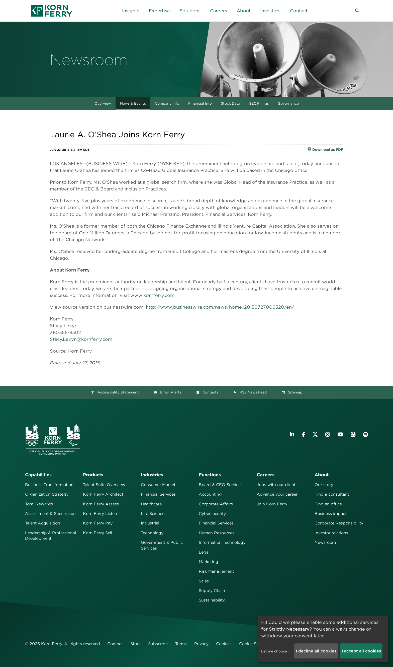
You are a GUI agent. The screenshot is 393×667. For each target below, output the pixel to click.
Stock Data (230, 103)
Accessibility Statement (115, 392)
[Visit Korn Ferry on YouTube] (340, 434)
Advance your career (277, 494)
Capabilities (38, 474)
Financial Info (200, 103)
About (322, 474)
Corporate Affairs (216, 504)
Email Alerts (167, 392)
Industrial (150, 523)
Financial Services (158, 494)
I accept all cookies (361, 651)
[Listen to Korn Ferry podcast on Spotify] (365, 434)
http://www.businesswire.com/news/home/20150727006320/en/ (220, 307)
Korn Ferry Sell (97, 532)
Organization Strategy (46, 494)
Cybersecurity (212, 513)
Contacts (207, 392)
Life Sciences (153, 513)
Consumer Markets (159, 484)
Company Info (167, 103)
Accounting (210, 494)
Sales (204, 581)
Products (93, 474)
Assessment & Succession (50, 513)
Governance (288, 103)
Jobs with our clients (277, 484)
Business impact (331, 513)
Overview (102, 103)
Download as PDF (325, 149)
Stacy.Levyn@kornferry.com (81, 339)
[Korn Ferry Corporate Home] (51, 11)
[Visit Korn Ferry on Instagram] (327, 434)
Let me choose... (275, 651)
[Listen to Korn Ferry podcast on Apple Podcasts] (353, 434)
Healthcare (151, 504)
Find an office (328, 504)
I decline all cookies (316, 651)
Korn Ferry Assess (101, 504)
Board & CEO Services (221, 484)
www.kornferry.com (152, 295)
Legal (204, 552)
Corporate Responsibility (339, 523)
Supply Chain (212, 590)
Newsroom (325, 542)
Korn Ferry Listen (100, 513)
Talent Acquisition (42, 523)
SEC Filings (259, 103)
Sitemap (291, 392)
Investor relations (331, 532)
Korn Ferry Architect (103, 494)
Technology (152, 532)
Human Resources (216, 532)
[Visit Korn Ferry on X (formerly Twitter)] (315, 434)
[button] (357, 10)
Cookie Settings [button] (254, 643)
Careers (265, 474)
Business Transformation (49, 484)
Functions (210, 474)
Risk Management (216, 571)
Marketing (208, 561)
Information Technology (222, 542)
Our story (324, 484)
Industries (152, 474)
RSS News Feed (250, 392)
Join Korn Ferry (272, 504)
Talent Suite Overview (104, 484)
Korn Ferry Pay (98, 523)
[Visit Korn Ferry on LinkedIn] (292, 434)
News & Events (133, 103)
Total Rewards (39, 504)
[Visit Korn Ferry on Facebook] (303, 434)
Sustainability (212, 600)
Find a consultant (332, 494)
